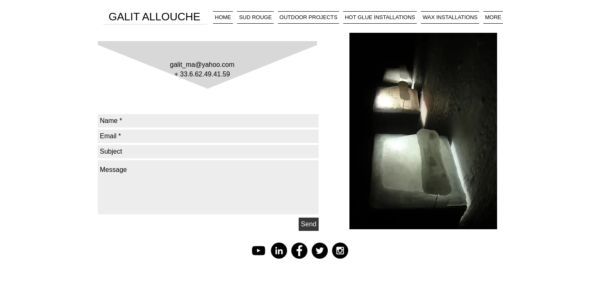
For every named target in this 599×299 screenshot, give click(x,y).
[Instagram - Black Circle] (340, 251)
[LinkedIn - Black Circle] (279, 251)
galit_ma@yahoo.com (202, 64)
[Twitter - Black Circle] (320, 251)
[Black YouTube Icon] (258, 251)
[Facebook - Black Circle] (299, 251)
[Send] (309, 224)
